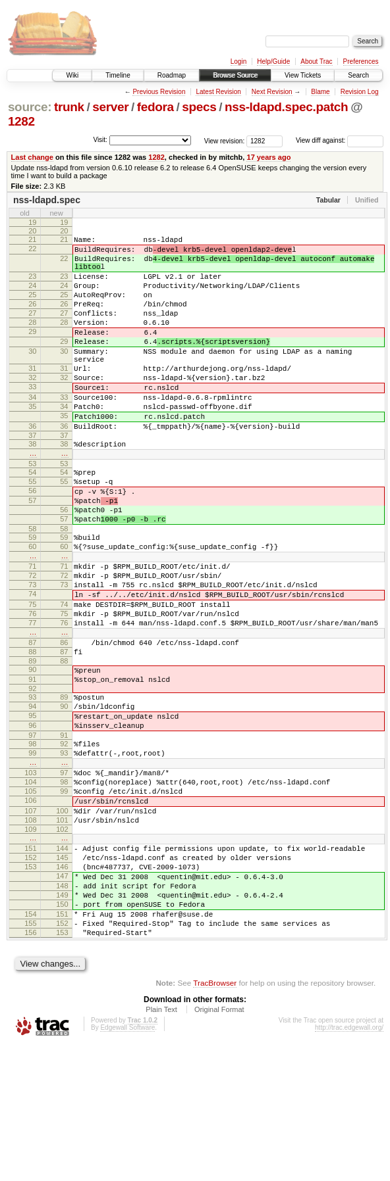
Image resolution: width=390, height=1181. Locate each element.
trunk (69, 107)
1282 (21, 121)
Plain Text (161, 1145)
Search (358, 75)
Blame (320, 91)
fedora (155, 107)
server (110, 107)
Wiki (72, 75)
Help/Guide (273, 61)
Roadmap (171, 75)
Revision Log (360, 91)
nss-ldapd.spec (46, 200)
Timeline (117, 75)
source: (29, 107)
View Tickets (303, 75)
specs (199, 107)
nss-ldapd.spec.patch (286, 107)
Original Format (219, 1145)
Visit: (100, 139)
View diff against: (339, 140)
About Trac (316, 61)
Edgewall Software (127, 1163)
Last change (32, 157)
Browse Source (235, 75)
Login (238, 61)
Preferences (361, 61)
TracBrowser (215, 1119)
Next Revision (272, 91)
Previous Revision (158, 91)
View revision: (224, 140)
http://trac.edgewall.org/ (349, 1163)
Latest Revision (218, 91)
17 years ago (268, 157)
